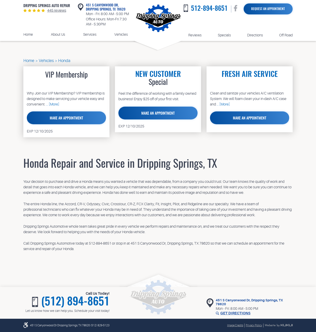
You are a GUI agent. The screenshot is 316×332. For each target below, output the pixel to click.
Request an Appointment (268, 9)
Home (28, 34)
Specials (224, 35)
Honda (64, 60)
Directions (255, 35)
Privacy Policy (254, 325)
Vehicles (121, 34)
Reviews (195, 35)
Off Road (286, 35)
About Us (58, 34)
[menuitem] (28, 34)
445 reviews (56, 10)
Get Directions (235, 313)
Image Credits (235, 325)
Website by (279, 325)
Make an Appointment (66, 118)
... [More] (52, 104)
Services (89, 34)
